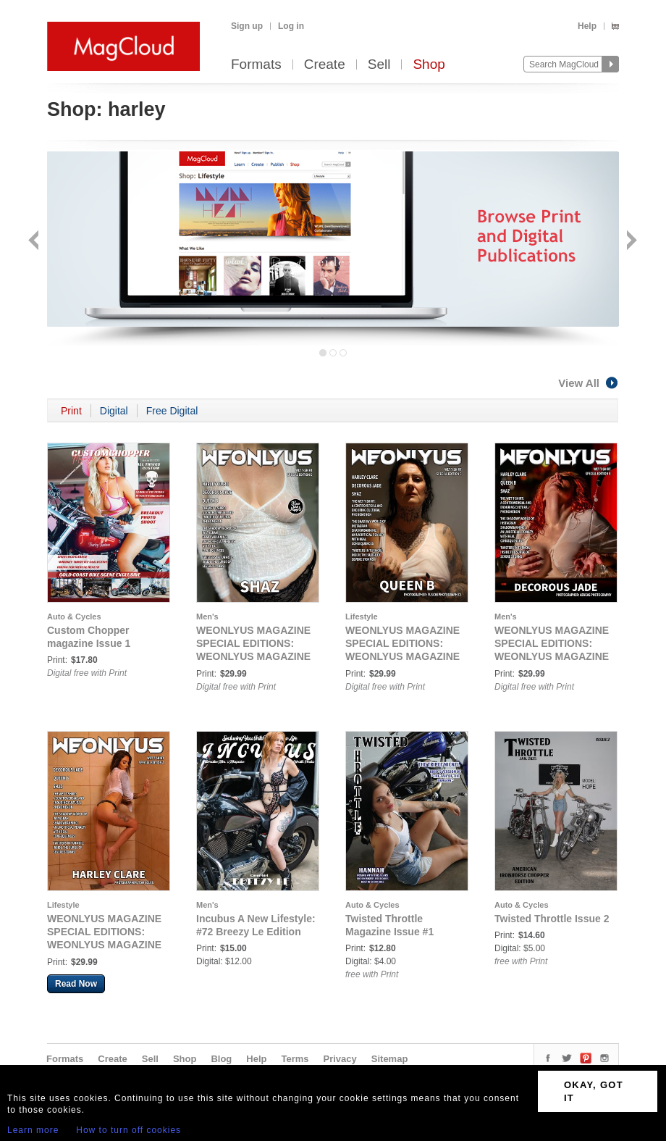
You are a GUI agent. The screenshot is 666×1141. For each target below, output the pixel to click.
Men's (207, 616)
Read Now (76, 984)
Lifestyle (361, 616)
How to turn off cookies (128, 1130)
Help (587, 26)
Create (324, 65)
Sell (379, 65)
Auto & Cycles (74, 616)
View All (588, 383)
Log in (291, 26)
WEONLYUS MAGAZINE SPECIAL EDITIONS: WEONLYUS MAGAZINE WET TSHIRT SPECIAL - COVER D (253, 656)
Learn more (33, 1130)
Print (71, 411)
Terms (294, 1058)
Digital (114, 411)
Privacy (340, 1058)
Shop (428, 65)
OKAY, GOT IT (593, 1091)
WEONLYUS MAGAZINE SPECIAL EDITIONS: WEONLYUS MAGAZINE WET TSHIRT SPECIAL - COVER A (104, 945)
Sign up (247, 26)
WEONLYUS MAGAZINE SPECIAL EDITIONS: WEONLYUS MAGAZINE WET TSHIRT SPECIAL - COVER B (551, 656)
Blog (221, 1058)
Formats (256, 65)
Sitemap (389, 1058)
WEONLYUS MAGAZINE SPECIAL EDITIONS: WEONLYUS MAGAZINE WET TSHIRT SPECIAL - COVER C (402, 656)
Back (35, 241)
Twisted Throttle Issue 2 (551, 918)
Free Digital (172, 411)
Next (630, 241)
